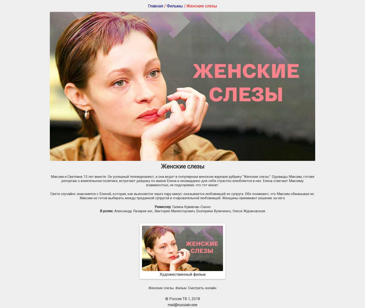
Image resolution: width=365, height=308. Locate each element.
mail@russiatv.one (182, 305)
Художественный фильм (182, 272)
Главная (155, 5)
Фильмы (175, 5)
